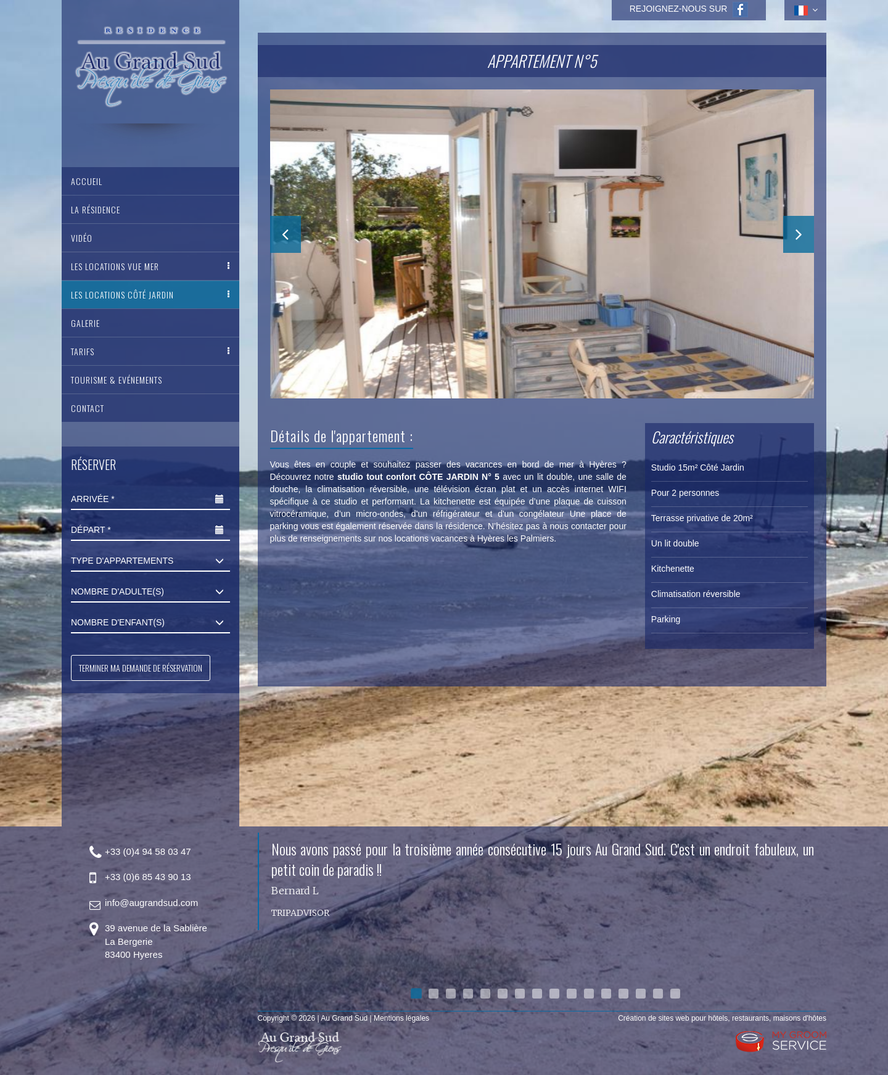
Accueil (86, 181)
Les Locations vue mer (115, 266)
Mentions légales (401, 1018)
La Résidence (95, 209)
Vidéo (81, 237)
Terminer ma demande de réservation (140, 667)
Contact (87, 408)
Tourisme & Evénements (116, 379)
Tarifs (82, 351)
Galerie (85, 322)
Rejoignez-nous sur (689, 9)
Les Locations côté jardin (122, 294)
